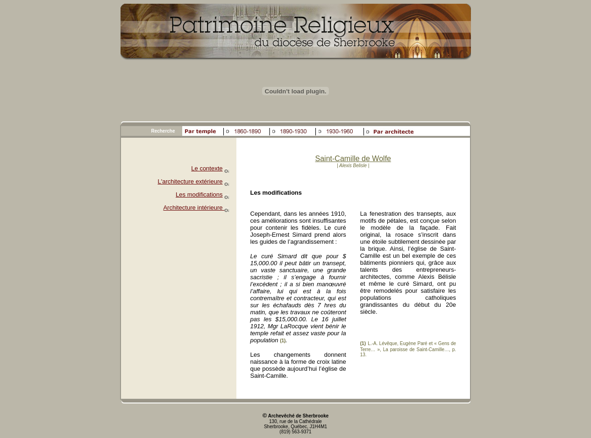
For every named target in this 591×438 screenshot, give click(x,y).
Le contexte (206, 168)
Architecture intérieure (196, 207)
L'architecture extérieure (189, 181)
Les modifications (199, 194)
